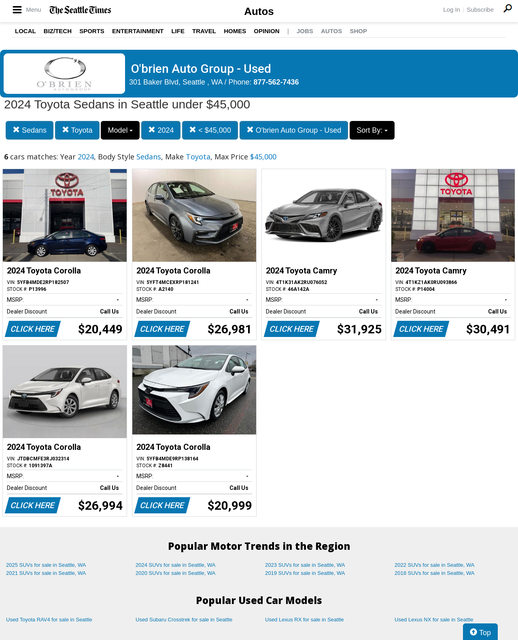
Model (120, 130)
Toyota (77, 130)
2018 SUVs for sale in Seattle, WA (435, 573)
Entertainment (137, 31)
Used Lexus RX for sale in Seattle (304, 620)
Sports (91, 31)
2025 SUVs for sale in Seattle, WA (46, 565)
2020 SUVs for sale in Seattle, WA (176, 573)
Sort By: (372, 130)
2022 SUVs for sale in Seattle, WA (435, 565)
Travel (204, 31)
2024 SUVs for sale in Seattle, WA (176, 565)
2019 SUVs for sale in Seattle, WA (305, 573)
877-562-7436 (276, 82)
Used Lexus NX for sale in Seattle (434, 620)
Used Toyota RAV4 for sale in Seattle (49, 620)
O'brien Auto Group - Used (294, 130)
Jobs (305, 31)
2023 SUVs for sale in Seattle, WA (305, 565)
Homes (235, 31)
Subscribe (480, 9)
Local (25, 31)
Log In (451, 9)
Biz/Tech (58, 31)
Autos (259, 11)
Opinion (266, 31)
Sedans (30, 130)
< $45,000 (210, 130)
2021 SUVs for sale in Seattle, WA (46, 573)
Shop (358, 31)
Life (178, 31)
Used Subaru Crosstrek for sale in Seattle (184, 620)
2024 (161, 130)
